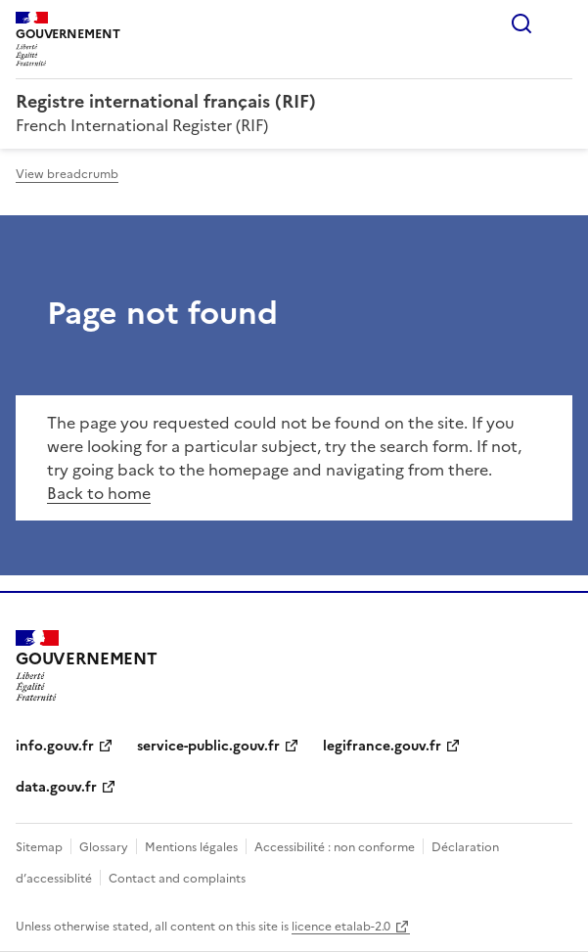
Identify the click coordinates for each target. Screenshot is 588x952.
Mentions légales (191, 847)
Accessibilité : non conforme (334, 847)
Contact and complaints (177, 878)
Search (521, 23)
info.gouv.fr (55, 746)
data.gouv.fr (56, 787)
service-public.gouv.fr (208, 746)
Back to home (99, 493)
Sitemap (39, 847)
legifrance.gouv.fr (382, 746)
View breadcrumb (67, 174)
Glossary (103, 847)
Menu (560, 23)
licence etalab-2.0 (341, 926)
